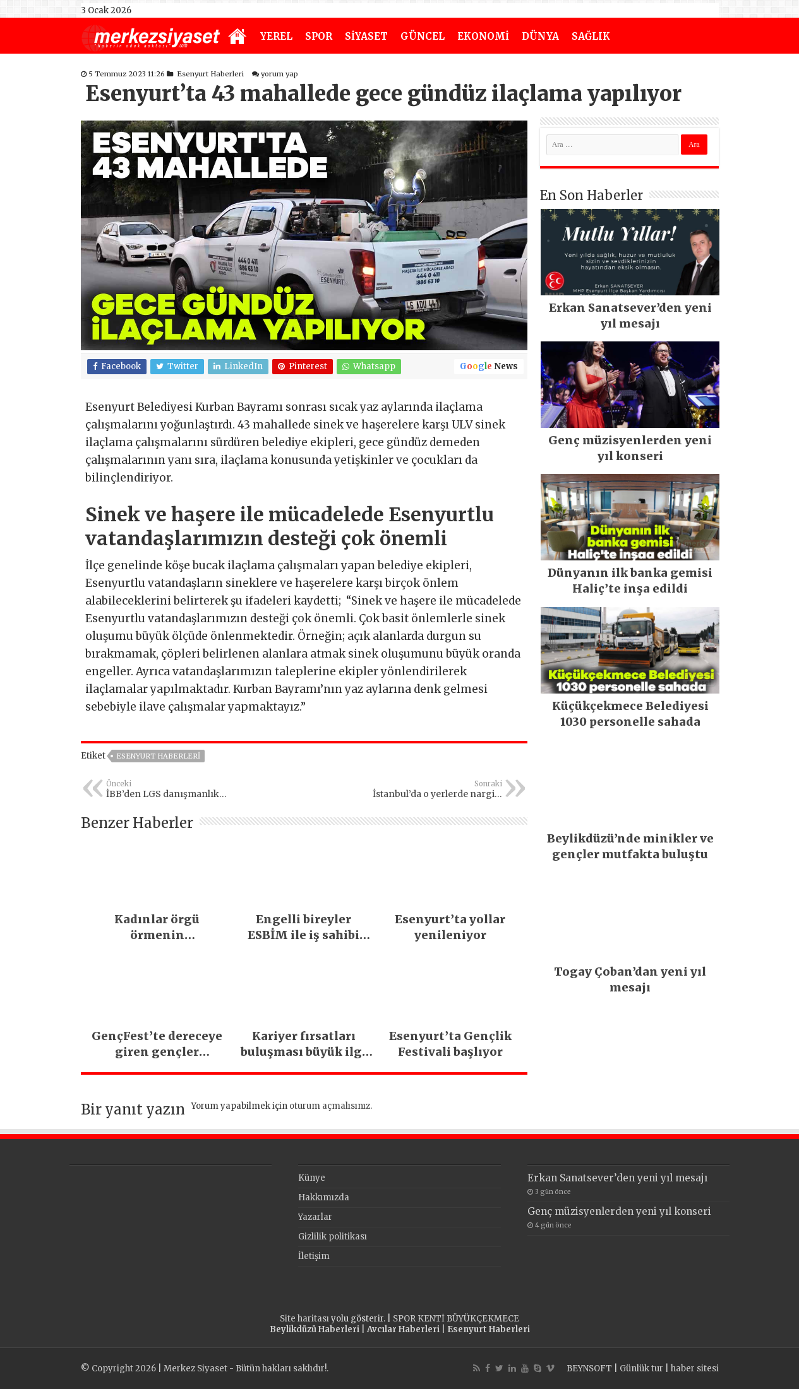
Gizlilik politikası (332, 1236)
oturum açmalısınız (329, 1106)
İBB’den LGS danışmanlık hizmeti (171, 789)
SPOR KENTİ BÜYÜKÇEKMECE (456, 1318)
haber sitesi (695, 1368)
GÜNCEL (422, 36)
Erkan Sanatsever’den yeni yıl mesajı (617, 1178)
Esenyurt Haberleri (210, 73)
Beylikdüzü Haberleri (314, 1329)
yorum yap (279, 73)
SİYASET (366, 36)
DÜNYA (540, 36)
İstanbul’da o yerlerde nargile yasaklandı (437, 789)
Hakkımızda (323, 1197)
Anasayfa (237, 37)
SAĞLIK (591, 36)
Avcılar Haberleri (403, 1329)
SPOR (318, 36)
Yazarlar (315, 1217)
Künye (311, 1178)
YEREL (276, 36)
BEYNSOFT (589, 1368)
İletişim (314, 1256)
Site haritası (304, 1318)
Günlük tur (641, 1368)
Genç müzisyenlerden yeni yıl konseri (619, 1211)
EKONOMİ (483, 36)
